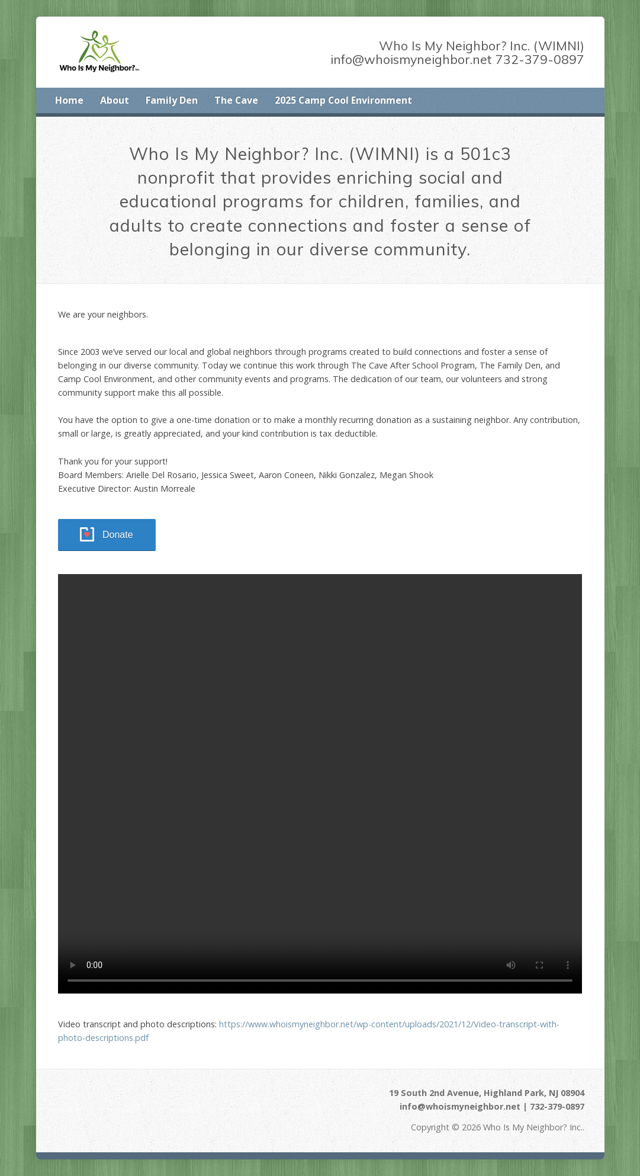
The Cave (236, 100)
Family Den (172, 100)
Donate (117, 535)
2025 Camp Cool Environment (343, 100)
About (114, 100)
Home (69, 100)
